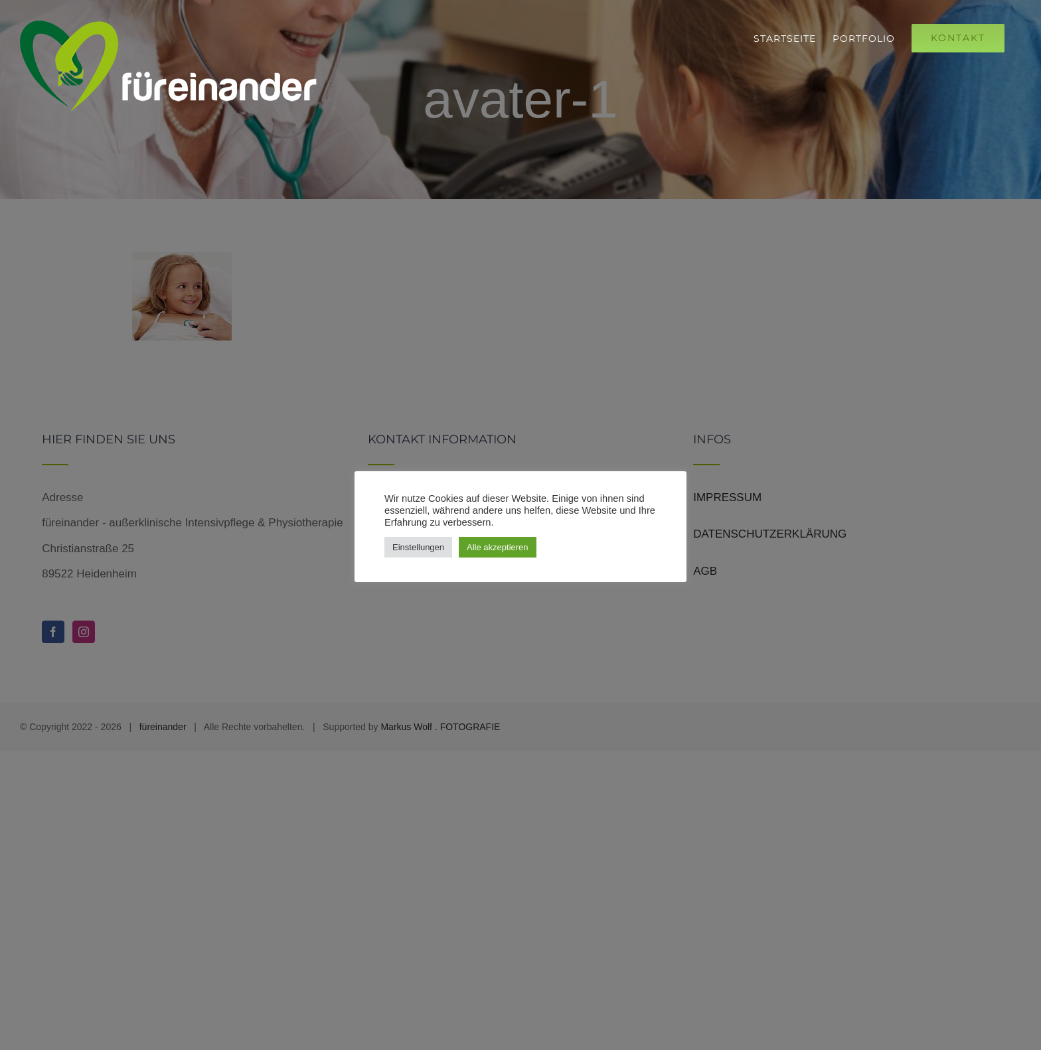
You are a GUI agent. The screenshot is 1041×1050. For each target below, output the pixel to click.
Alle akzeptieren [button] (497, 547)
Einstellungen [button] (418, 547)
